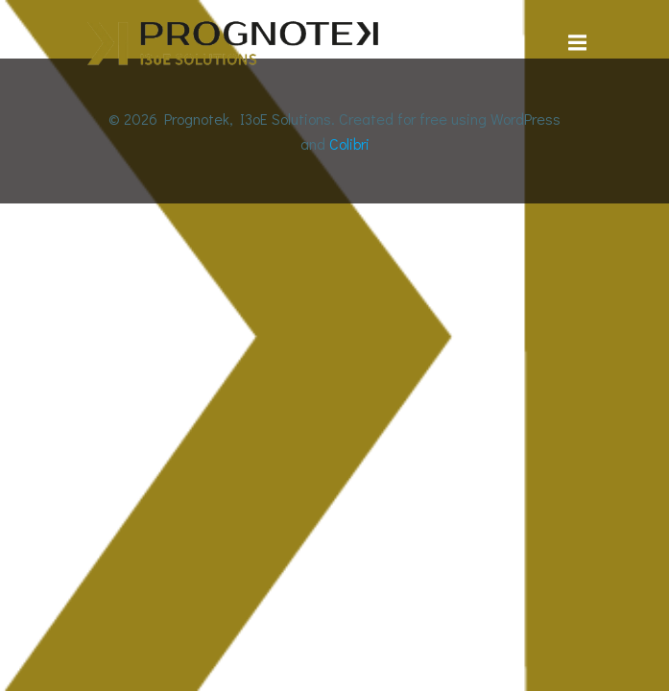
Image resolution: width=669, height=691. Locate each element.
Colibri (349, 143)
